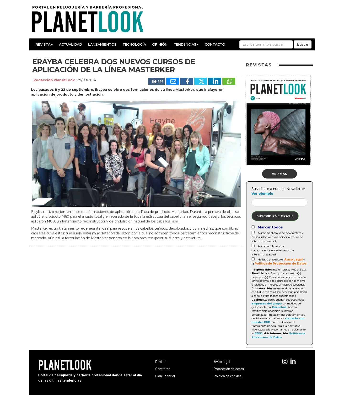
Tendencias (186, 44)
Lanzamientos (102, 44)
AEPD (258, 333)
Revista (44, 44)
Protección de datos (229, 369)
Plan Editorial (165, 376)
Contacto (215, 44)
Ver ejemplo (262, 193)
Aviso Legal (293, 259)
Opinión (159, 44)
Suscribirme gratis (275, 216)
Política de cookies (228, 376)
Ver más (279, 174)
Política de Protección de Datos (280, 263)
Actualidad (70, 44)
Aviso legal (222, 362)
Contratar (162, 369)
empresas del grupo (267, 303)
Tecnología (134, 44)
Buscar (302, 44)
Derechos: (279, 307)
